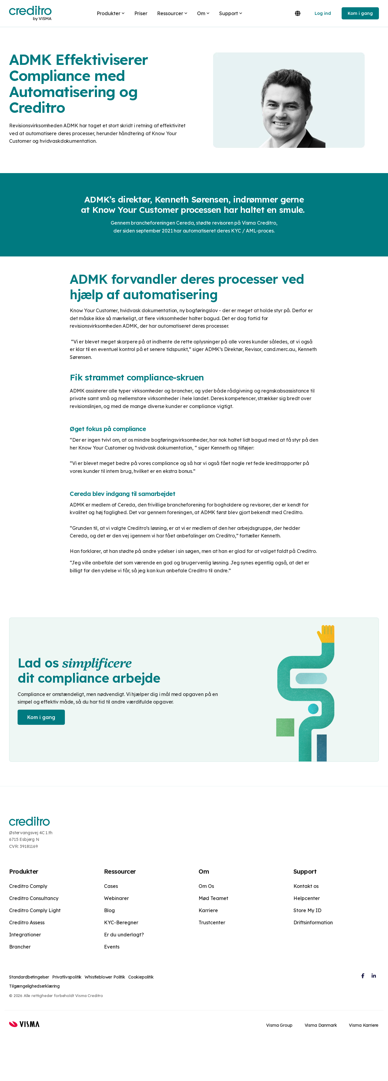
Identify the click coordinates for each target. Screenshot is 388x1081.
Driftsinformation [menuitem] (313, 922)
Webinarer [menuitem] (116, 898)
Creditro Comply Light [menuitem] (35, 910)
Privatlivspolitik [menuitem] (67, 977)
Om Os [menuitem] (206, 886)
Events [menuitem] (111, 947)
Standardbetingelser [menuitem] (29, 977)
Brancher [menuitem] (20, 947)
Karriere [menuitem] (208, 910)
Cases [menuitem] (111, 886)
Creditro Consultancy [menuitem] (34, 898)
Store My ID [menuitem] (307, 910)
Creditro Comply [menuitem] (28, 886)
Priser (140, 13)
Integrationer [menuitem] (25, 935)
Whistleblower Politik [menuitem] (105, 977)
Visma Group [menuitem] (280, 1025)
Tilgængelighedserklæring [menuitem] (34, 986)
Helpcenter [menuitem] (306, 898)
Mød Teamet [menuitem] (213, 898)
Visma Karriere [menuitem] (364, 1025)
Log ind (323, 13)
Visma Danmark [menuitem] (321, 1025)
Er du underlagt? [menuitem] (124, 935)
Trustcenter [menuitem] (212, 922)
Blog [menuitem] (109, 910)
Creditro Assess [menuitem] (27, 922)
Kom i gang (360, 13)
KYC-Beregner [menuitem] (121, 922)
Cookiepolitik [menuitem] (141, 977)
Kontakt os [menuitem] (306, 886)
